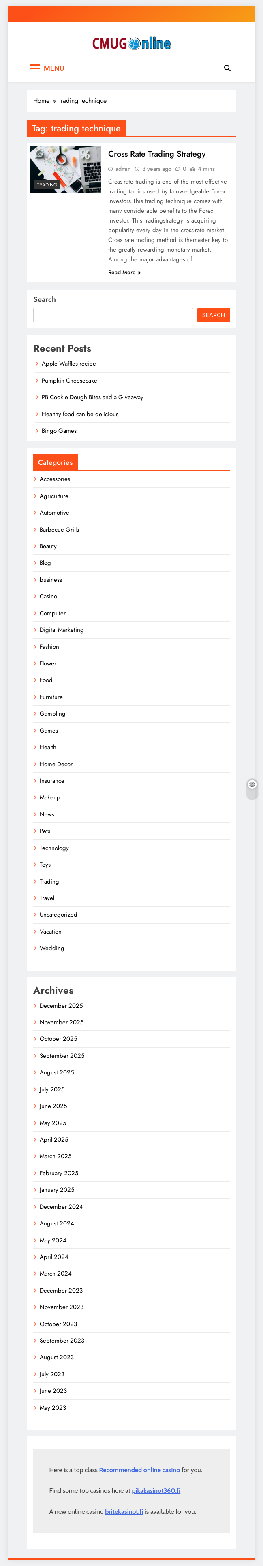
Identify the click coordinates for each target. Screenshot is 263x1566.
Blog (45, 563)
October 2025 (58, 1039)
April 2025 (54, 1140)
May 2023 (53, 1408)
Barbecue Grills (59, 530)
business (51, 580)
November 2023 (61, 1307)
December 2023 (61, 1290)
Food (46, 680)
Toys (45, 864)
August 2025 (57, 1072)
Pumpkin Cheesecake (69, 381)
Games (49, 731)
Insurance (52, 781)
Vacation (51, 932)
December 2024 (61, 1207)
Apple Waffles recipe (69, 364)
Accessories (55, 479)
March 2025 (55, 1156)
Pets (45, 831)
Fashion (49, 647)
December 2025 (61, 1006)
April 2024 (54, 1257)
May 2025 (53, 1123)
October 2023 (58, 1324)
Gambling (53, 714)
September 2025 (62, 1056)
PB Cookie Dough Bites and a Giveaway (92, 397)
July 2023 (52, 1374)
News (47, 814)
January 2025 (57, 1190)
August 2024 (57, 1223)
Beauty (48, 546)
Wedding (52, 948)
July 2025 (52, 1089)
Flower (48, 663)
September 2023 (62, 1341)
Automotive (54, 513)
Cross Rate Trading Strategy (156, 154)
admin (123, 169)
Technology (54, 848)
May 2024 (53, 1240)
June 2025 (53, 1106)
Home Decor (56, 764)
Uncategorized (58, 915)
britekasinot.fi (124, 1512)
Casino (48, 596)
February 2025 (59, 1173)
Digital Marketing (62, 630)
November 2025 (61, 1022)
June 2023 (53, 1391)
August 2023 (57, 1357)
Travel (47, 898)
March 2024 (56, 1273)
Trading (47, 185)
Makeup (50, 797)
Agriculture (54, 496)
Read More (124, 273)
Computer (53, 613)
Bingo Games (59, 431)
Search (44, 300)
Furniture (51, 697)
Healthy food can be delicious (80, 414)
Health (48, 747)
